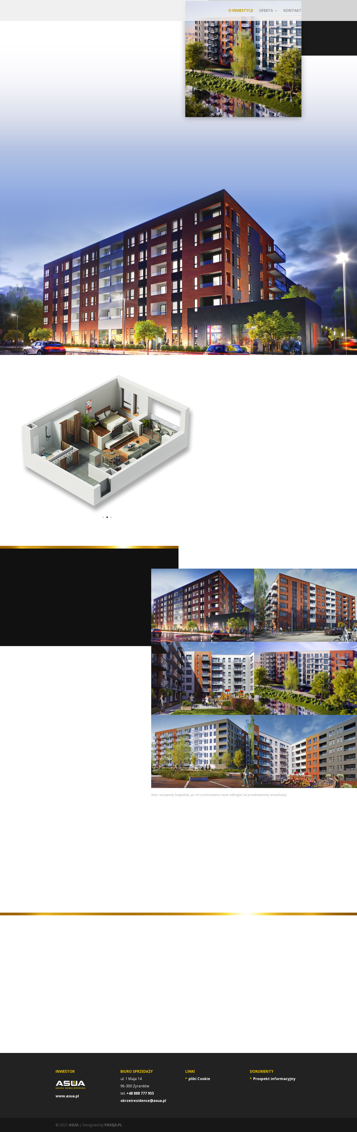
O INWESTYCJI (240, 11)
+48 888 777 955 (140, 1093)
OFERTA (266, 11)
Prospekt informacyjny (274, 1078)
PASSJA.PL (113, 1124)
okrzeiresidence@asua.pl (143, 1100)
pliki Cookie (199, 1078)
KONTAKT (292, 11)
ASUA (74, 1124)
